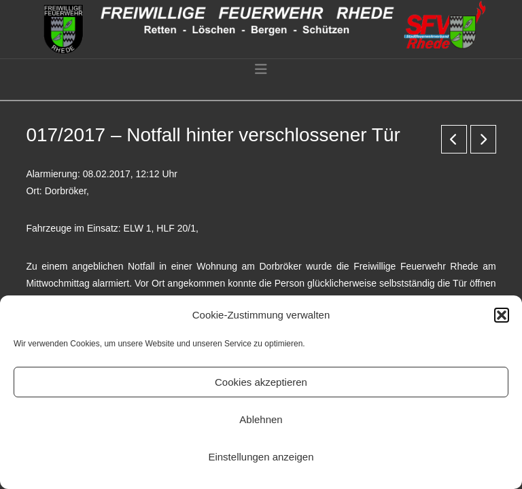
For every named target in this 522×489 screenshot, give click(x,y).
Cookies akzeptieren (261, 382)
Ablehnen (260, 419)
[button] (501, 315)
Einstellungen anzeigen (260, 457)
